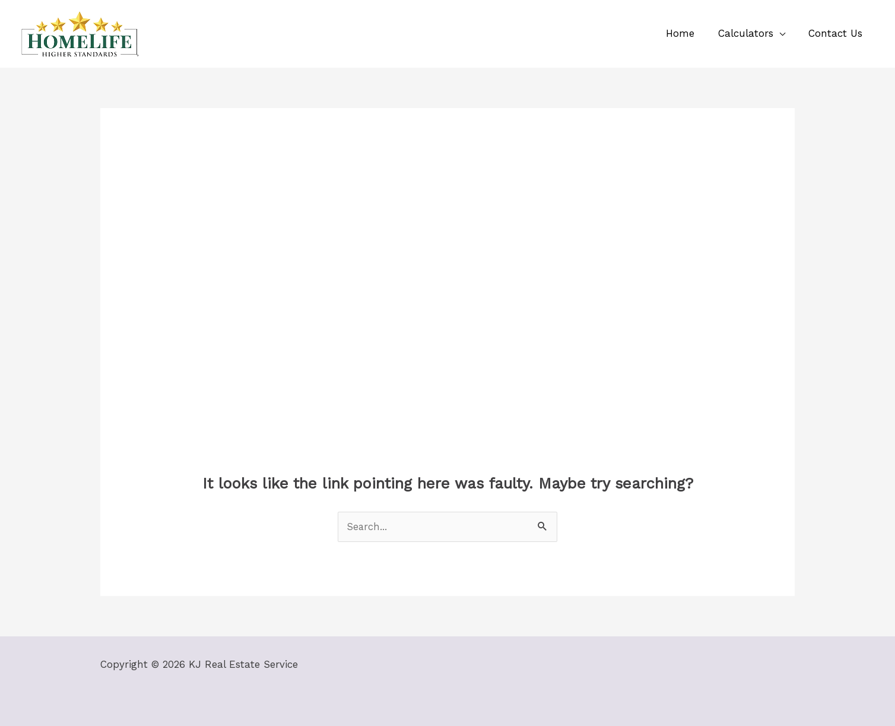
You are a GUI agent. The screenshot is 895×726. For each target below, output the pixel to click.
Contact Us (837, 33)
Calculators (750, 33)
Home (688, 33)
